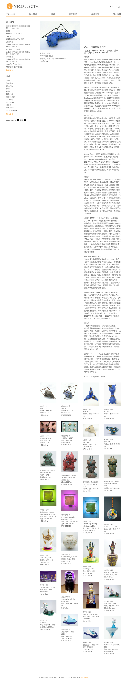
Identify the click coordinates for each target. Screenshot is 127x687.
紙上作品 (9, 86)
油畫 (8, 80)
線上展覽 (33, 14)
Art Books (10, 102)
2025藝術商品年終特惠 (15, 39)
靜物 (8, 31)
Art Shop (9, 100)
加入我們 (117, 14)
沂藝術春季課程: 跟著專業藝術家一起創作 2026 (18, 27)
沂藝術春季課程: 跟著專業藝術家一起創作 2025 (18, 53)
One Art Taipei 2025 (13, 64)
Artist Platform (11, 111)
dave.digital (84, 677)
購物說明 (95, 14)
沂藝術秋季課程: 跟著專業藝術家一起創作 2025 (18, 45)
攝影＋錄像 (10, 97)
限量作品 (9, 94)
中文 (118, 7)
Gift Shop (9, 108)
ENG (112, 7)
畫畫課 (8, 105)
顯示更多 (9, 70)
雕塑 (8, 91)
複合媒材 (9, 83)
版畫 (8, 89)
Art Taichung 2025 (13, 49)
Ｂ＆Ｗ (8, 36)
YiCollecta (10, 14)
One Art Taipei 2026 (13, 34)
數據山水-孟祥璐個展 (14, 67)
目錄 (53, 14)
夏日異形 (9, 42)
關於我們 (73, 14)
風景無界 (9, 57)
